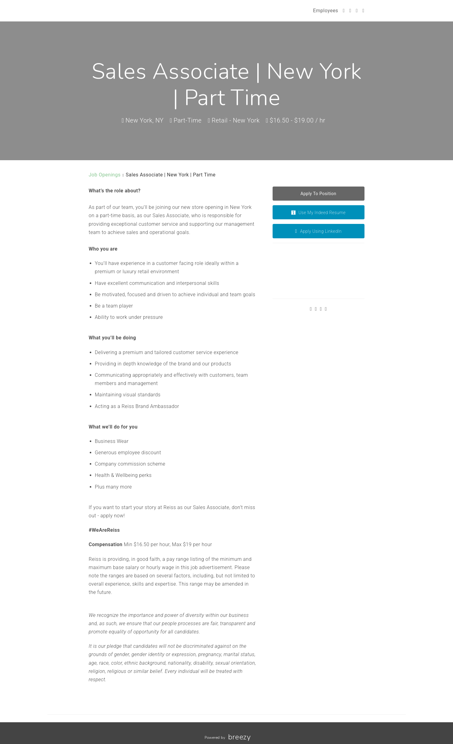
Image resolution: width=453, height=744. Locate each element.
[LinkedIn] (363, 10)
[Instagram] (357, 10)
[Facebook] (350, 10)
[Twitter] (344, 10)
